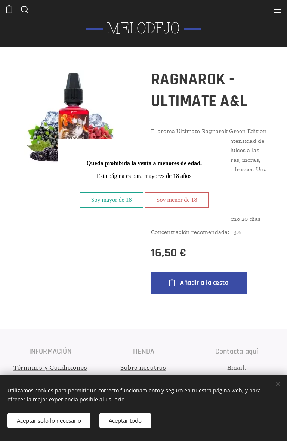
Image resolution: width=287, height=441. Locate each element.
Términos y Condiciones (50, 367)
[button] (23, 9)
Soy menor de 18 (177, 200)
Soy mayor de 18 (111, 200)
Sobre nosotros (144, 367)
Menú (277, 9)
